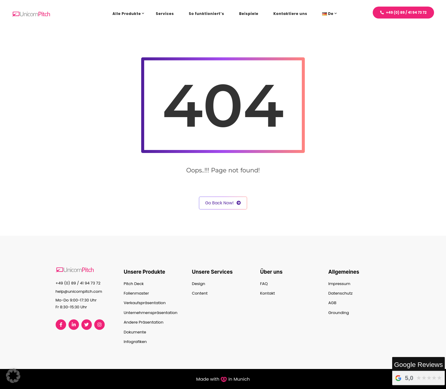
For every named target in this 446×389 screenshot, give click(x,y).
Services (165, 13)
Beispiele (248, 13)
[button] (13, 376)
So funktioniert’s (206, 13)
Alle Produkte (126, 13)
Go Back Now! (223, 203)
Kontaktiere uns (290, 13)
